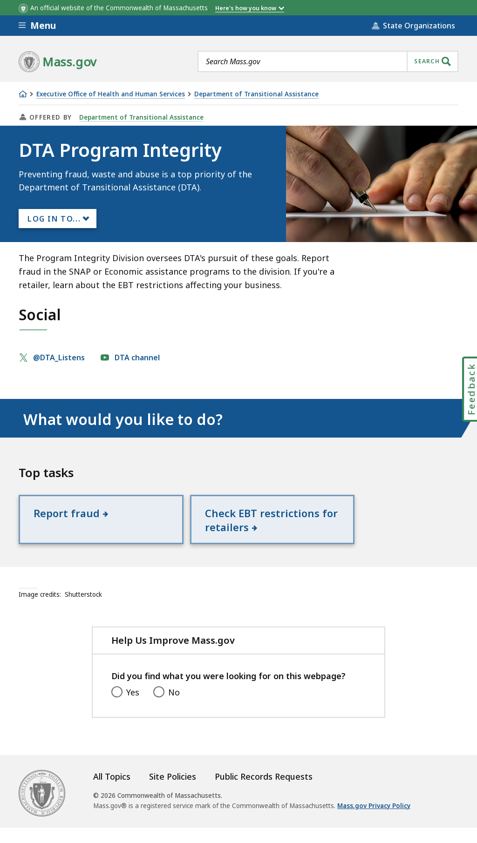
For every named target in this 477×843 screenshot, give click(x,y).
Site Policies (172, 791)
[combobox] (328, 61)
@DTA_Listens (60, 357)
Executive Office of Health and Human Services (110, 94)
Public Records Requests (264, 791)
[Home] (22, 94)
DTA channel (138, 357)
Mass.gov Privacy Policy (373, 820)
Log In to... (54, 219)
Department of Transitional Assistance (256, 94)
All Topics (111, 791)
